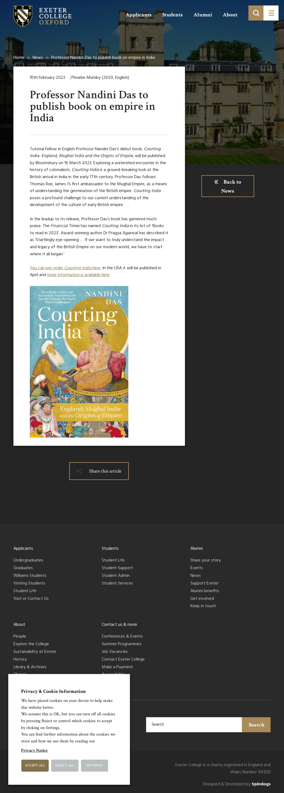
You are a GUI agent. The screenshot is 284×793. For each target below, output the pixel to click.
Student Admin (116, 576)
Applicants (139, 14)
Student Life (24, 591)
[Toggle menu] (271, 13)
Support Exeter (204, 583)
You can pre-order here (65, 268)
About (230, 14)
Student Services (117, 583)
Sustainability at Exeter (34, 652)
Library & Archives (30, 667)
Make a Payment (117, 667)
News (38, 57)
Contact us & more (119, 624)
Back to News (231, 186)
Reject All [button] (64, 765)
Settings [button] (94, 765)
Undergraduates (28, 560)
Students (172, 14)
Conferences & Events (122, 636)
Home (18, 57)
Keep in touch (203, 606)
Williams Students (30, 576)
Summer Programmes (121, 644)
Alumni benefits (204, 591)
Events (196, 568)
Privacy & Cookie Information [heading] (53, 691)
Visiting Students (29, 583)
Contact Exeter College (123, 659)
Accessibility (113, 675)
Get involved (202, 599)
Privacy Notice (34, 750)
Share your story (205, 560)
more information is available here (78, 275)
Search (257, 724)
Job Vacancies (115, 652)
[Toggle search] (255, 13)
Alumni (202, 14)
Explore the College (31, 644)
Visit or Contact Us (31, 599)
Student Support (117, 568)
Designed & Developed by (237, 784)
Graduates (23, 568)
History (20, 659)
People (19, 636)
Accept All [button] (35, 765)
